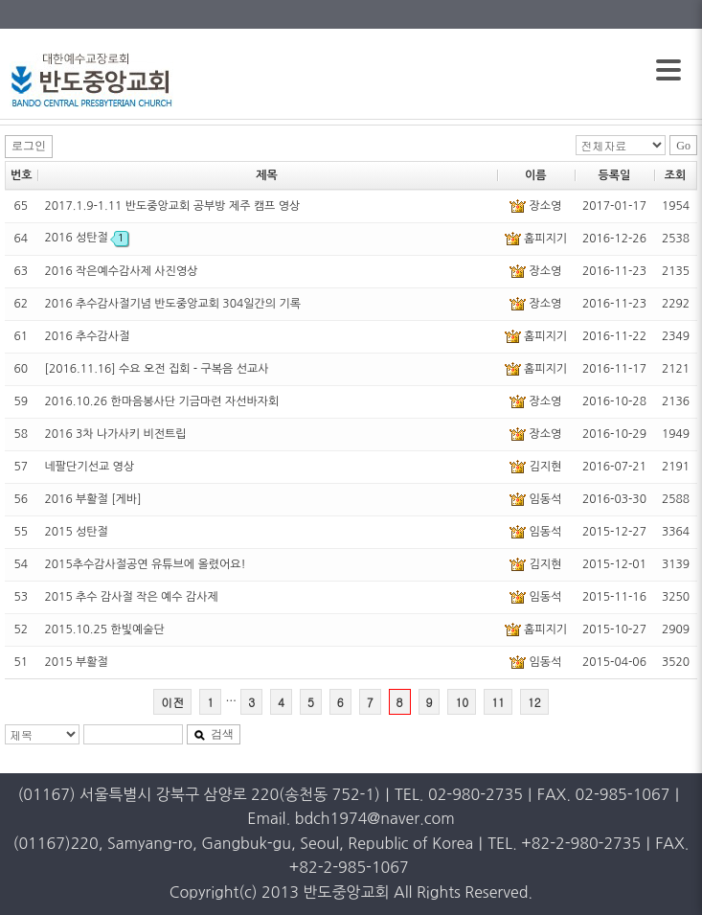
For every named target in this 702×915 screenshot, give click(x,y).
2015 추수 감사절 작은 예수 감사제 (131, 597)
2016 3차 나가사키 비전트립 (116, 434)
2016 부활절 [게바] (93, 499)
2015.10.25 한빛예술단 (105, 629)
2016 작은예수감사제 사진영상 (121, 271)
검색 (213, 734)
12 (534, 702)
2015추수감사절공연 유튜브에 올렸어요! (145, 564)
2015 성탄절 (76, 532)
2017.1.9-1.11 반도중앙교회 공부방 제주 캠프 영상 (173, 206)
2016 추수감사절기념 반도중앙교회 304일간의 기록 (173, 303)
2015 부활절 (76, 662)
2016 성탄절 (86, 237)
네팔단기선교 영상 (90, 466)
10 (461, 702)
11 (498, 702)
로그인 (28, 145)
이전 (172, 702)
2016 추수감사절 (87, 336)
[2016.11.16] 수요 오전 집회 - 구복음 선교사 (157, 369)
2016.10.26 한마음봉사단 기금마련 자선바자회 (162, 401)
